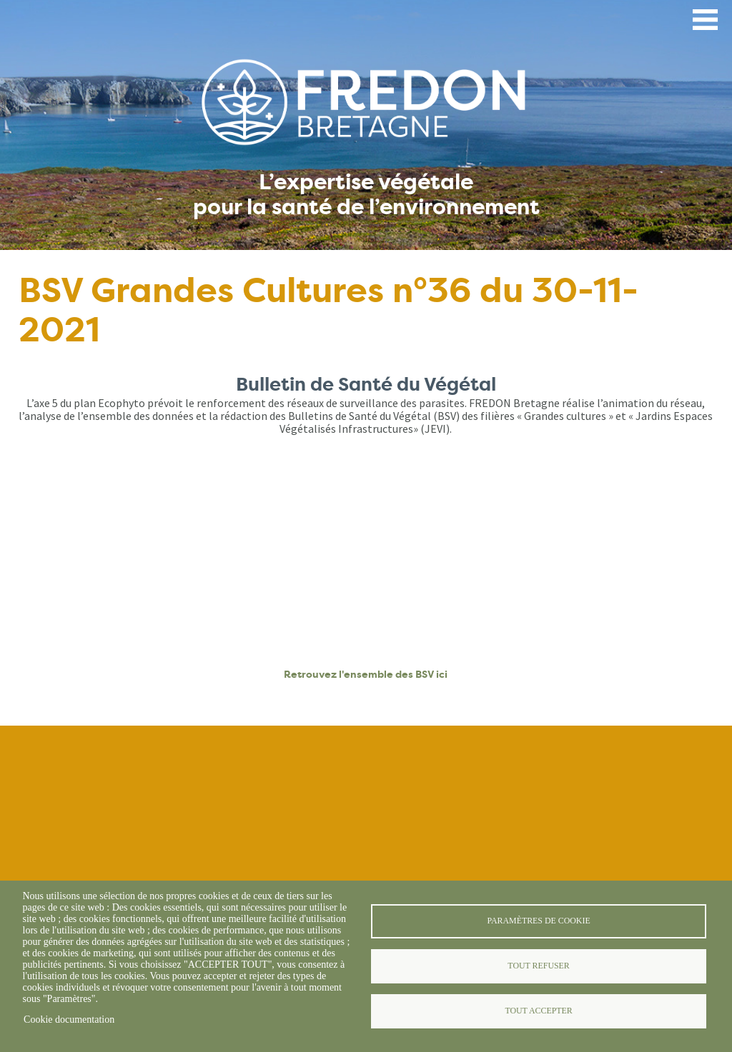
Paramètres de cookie (538, 921)
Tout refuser (538, 966)
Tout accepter (538, 1011)
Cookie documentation (69, 1019)
